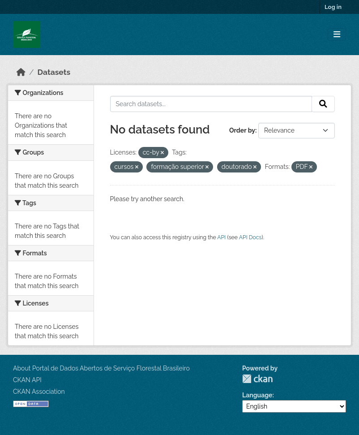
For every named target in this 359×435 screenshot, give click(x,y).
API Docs (250, 237)
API (221, 237)
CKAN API (27, 379)
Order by (242, 130)
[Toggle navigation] (337, 34)
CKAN (257, 378)
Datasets (54, 72)
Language (257, 395)
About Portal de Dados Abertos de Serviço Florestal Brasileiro (101, 368)
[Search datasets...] (211, 104)
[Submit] (323, 104)
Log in (333, 7)
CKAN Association (39, 391)
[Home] (21, 72)
